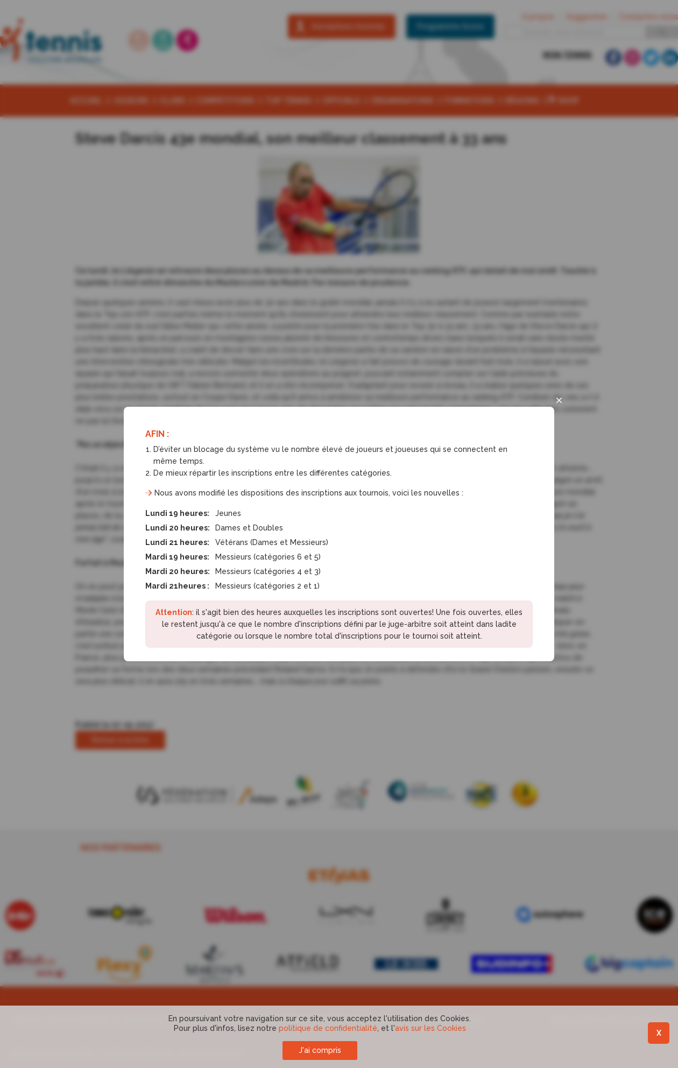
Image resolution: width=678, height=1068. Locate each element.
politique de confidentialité (328, 1028)
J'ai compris (320, 1050)
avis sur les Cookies (430, 1028)
